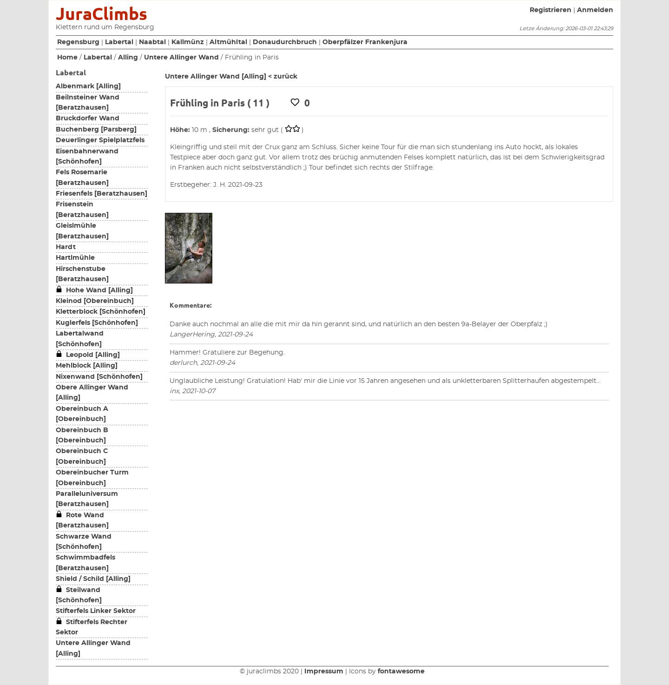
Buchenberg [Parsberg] (96, 129)
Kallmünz (187, 42)
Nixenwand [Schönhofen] (99, 377)
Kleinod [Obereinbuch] (95, 301)
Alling (128, 57)
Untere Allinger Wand (181, 57)
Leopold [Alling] (88, 355)
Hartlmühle (75, 258)
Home (67, 57)
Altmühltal (228, 42)
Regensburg (78, 42)
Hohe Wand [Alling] (94, 290)
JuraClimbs (101, 13)
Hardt (66, 247)
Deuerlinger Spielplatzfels (100, 140)
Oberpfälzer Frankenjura (364, 42)
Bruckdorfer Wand (87, 118)
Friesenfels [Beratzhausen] (101, 194)
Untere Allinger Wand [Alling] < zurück (231, 76)
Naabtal (152, 42)
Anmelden (595, 10)
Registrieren (550, 10)
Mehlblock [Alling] (87, 365)
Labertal (119, 42)
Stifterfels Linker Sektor (96, 611)
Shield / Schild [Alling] (93, 579)
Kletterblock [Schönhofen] (100, 312)
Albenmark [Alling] (88, 86)
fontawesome (401, 671)
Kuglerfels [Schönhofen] (97, 323)
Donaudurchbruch (285, 42)
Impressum (323, 671)
